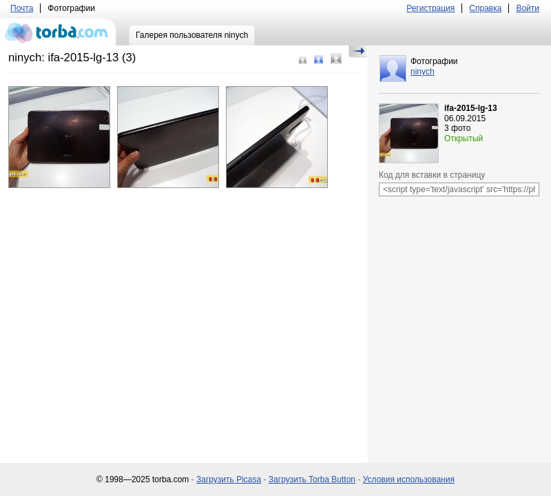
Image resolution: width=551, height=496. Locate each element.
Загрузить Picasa (228, 479)
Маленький (302, 60)
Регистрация (430, 8)
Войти (527, 8)
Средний (318, 59)
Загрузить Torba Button (312, 479)
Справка (485, 8)
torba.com (58, 31)
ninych (422, 71)
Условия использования (409, 479)
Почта (21, 8)
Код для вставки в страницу (432, 175)
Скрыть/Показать (358, 51)
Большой (336, 58)
